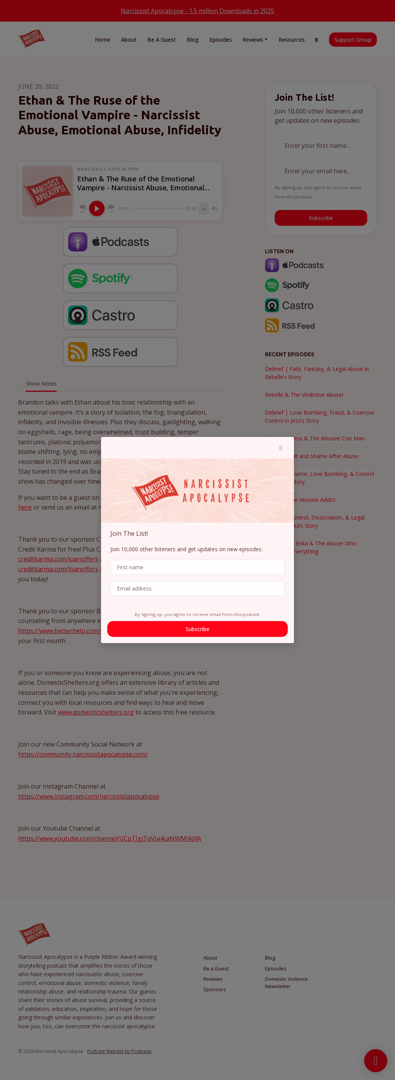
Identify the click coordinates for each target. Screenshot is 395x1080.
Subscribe (197, 629)
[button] (281, 447)
